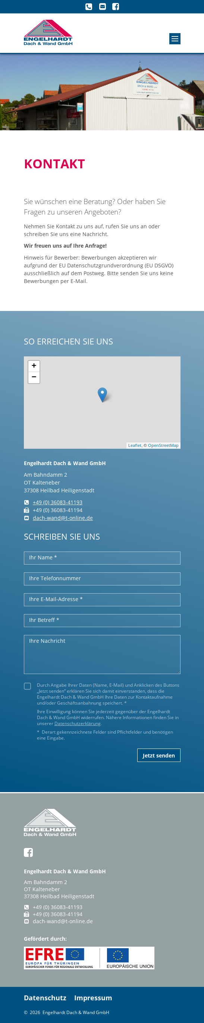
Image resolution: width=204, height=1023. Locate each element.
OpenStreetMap (163, 445)
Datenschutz (45, 997)
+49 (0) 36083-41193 (53, 502)
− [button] (33, 377)
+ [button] (33, 366)
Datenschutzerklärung (77, 723)
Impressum (93, 997)
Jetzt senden (159, 755)
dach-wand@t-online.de (58, 517)
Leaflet (134, 445)
